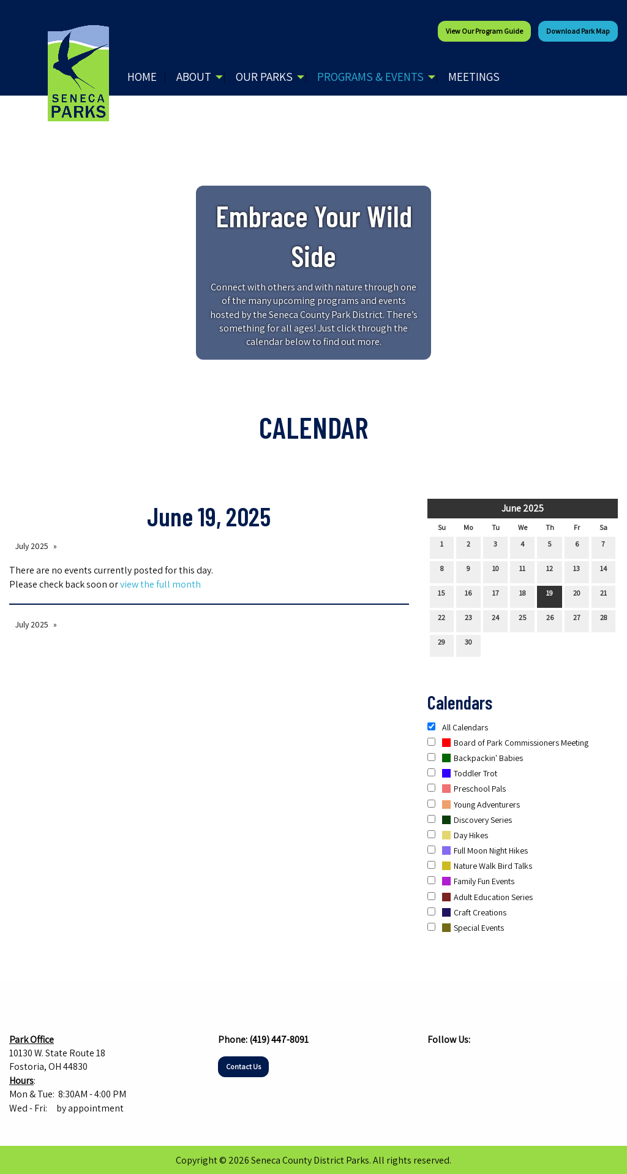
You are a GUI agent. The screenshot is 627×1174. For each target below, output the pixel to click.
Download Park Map (578, 31)
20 (576, 595)
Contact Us (243, 1066)
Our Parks (264, 77)
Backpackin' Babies (475, 757)
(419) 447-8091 (279, 1039)
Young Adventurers (473, 804)
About (193, 77)
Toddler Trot (462, 773)
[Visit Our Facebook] (437, 1063)
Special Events (465, 927)
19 (549, 595)
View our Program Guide (484, 31)
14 (603, 571)
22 (441, 620)
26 (550, 620)
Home (142, 77)
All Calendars (457, 727)
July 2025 (31, 545)
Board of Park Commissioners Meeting (507, 742)
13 (576, 571)
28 (603, 620)
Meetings (474, 77)
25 (523, 620)
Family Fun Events (470, 881)
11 (522, 571)
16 (468, 595)
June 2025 (522, 508)
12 (549, 571)
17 (495, 595)
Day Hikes (457, 835)
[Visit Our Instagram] (457, 1063)
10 (495, 571)
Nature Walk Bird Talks (479, 865)
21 (603, 595)
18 (522, 595)
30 (468, 644)
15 (441, 595)
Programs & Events (370, 77)
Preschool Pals (466, 788)
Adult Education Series (480, 897)
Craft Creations (466, 912)
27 (576, 620)
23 (468, 620)
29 (441, 644)
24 (495, 620)
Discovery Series (469, 819)
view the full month (160, 584)
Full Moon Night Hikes (477, 850)
